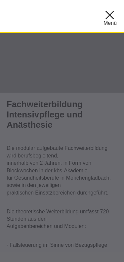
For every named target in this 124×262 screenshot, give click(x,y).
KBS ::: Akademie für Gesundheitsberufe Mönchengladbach (59, 15)
